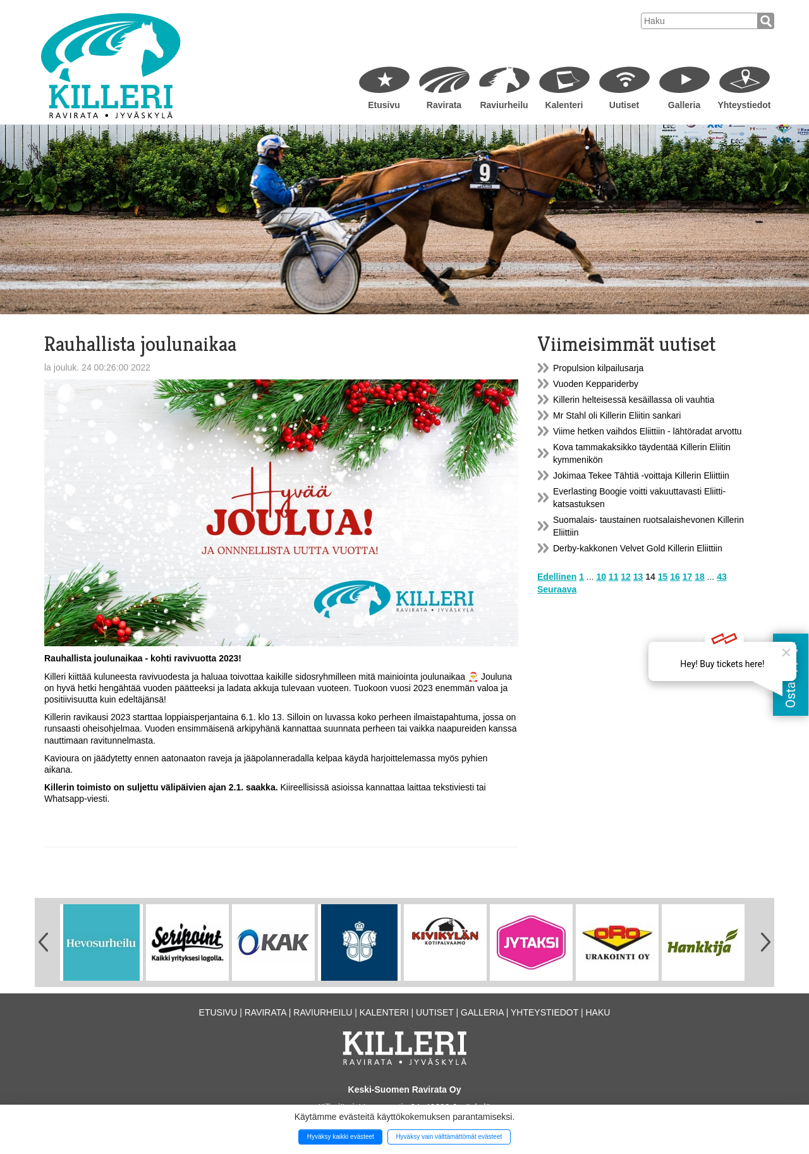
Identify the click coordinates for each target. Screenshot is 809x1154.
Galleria (684, 105)
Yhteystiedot (743, 105)
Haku (597, 1012)
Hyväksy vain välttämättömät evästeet (449, 1136)
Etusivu (384, 105)
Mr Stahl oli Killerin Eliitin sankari (617, 415)
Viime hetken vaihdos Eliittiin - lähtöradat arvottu (647, 431)
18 (700, 577)
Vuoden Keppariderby (595, 384)
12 (626, 577)
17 (688, 577)
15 (663, 577)
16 (675, 577)
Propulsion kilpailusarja (598, 368)
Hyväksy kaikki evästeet (340, 1136)
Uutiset (624, 105)
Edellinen (556, 577)
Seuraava (556, 589)
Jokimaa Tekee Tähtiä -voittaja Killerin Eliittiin (641, 475)
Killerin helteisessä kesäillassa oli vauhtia (633, 400)
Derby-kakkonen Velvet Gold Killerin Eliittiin (637, 548)
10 (601, 577)
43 (722, 577)
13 (638, 577)
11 (614, 577)
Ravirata (444, 105)
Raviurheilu (504, 105)
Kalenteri (564, 105)
